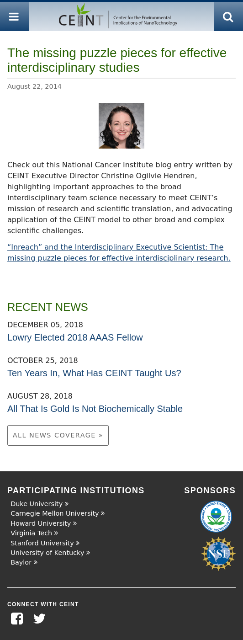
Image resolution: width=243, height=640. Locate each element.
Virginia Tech (31, 533)
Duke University (37, 503)
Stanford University (42, 543)
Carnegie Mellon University (55, 513)
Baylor (21, 562)
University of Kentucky (47, 552)
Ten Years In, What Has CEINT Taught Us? (94, 373)
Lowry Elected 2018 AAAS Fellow (75, 337)
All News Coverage (56, 435)
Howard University (41, 523)
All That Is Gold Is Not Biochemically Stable (95, 409)
